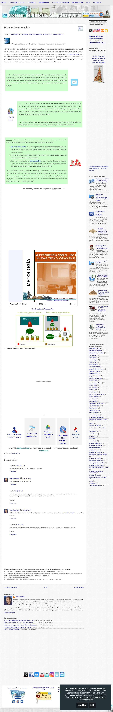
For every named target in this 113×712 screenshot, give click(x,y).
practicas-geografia (95, 425)
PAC (94, 43)
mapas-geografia (94, 412)
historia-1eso (93, 380)
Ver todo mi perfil (9, 612)
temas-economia (94, 450)
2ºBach (103, 43)
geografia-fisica (93, 373)
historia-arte (92, 392)
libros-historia (93, 408)
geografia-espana (94, 371)
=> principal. (31, 433)
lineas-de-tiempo (94, 410)
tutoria (91, 481)
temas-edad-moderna (96, 460)
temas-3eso (92, 438)
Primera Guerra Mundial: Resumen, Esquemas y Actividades (103, 309)
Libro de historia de (99, 56)
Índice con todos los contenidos (17, 688)
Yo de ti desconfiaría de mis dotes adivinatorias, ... (19, 620)
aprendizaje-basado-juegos (29, 34)
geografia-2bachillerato (96, 369)
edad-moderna (93, 364)
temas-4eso (92, 441)
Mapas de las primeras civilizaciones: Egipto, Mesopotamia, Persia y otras (102, 197)
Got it (92, 705)
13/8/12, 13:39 (27, 510)
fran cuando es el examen (12, 629)
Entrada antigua (79, 587)
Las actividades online (18, 147)
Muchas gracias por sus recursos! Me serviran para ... (20, 625)
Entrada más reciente (11, 587)
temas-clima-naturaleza (96, 445)
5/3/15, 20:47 (20, 524)
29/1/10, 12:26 (20, 465)
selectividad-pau (94, 431)
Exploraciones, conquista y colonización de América (100, 327)
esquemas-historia (95, 366)
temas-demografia (94, 447)
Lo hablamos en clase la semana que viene (17, 627)
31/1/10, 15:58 (27, 478)
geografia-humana (94, 376)
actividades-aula (94, 348)
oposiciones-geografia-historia (98, 419)
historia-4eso (93, 389)
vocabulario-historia (95, 485)
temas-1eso (92, 434)
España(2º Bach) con (99, 58)
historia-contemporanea (96, 394)
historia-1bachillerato (95, 378)
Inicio (45, 587)
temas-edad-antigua (95, 452)
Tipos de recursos (60, 2)
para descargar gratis (99, 62)
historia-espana (94, 396)
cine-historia (93, 355)
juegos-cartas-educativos (96, 403)
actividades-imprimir (95, 350)
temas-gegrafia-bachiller (96, 463)
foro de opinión (35, 161)
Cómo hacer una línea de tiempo (102, 275)
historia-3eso (93, 387)
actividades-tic (15, 34)
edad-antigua (93, 360)
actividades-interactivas (96, 353)
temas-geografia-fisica (96, 465)
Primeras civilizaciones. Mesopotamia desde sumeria (102, 231)
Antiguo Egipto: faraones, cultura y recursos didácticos (103, 293)
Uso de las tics (37, 309)
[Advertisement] (44, 650)
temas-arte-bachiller (95, 443)
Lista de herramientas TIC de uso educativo (14, 434)
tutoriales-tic (93, 483)
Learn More (82, 705)
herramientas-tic (43, 34)
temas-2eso (92, 436)
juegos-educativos (94, 406)
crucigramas (93, 357)
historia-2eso (93, 385)
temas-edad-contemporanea (98, 454)
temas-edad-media (95, 458)
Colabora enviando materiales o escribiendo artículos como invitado (98, 168)
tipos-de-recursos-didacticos (97, 477)
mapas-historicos (94, 415)
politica (91, 423)
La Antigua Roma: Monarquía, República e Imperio (102, 247)
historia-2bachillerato (95, 383)
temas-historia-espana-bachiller (99, 467)
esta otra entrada (74, 54)
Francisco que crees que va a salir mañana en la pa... (20, 623)
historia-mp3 (93, 399)
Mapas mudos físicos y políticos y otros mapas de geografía (102, 180)
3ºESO (98, 43)
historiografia (93, 401)
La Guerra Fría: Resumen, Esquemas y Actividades (100, 214)
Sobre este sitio (16, 2)
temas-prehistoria (94, 475)
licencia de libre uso (99, 60)
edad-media (93, 362)
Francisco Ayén (49, 309)
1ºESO (91, 43)
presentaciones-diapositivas (97, 428)
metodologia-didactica (56, 34)
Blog (88, 2)
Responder (13, 471)
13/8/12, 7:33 (19, 491)
